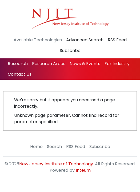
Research (18, 64)
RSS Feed (117, 40)
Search (54, 146)
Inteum (83, 170)
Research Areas (48, 64)
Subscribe (70, 50)
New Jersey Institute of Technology (56, 164)
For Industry (117, 64)
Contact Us (19, 74)
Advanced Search (84, 40)
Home (36, 146)
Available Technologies (38, 40)
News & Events (85, 64)
